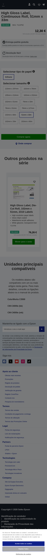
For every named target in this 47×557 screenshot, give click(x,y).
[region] (23, 543)
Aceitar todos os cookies (23, 543)
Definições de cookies (23, 554)
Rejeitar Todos (24, 549)
